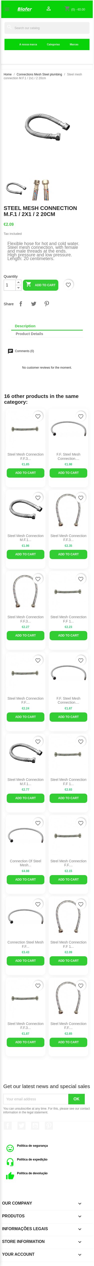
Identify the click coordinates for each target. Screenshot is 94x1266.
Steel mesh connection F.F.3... (25, 456)
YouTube (35, 1126)
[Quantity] (10, 285)
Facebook (8, 1126)
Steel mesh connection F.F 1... (68, 619)
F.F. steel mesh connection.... (69, 456)
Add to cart (40, 284)
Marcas (74, 44)
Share (21, 304)
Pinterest (47, 304)
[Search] (47, 28)
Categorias (53, 44)
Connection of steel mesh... (25, 863)
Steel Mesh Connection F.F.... (25, 700)
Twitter (21, 1126)
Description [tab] (25, 326)
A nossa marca (28, 44)
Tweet (34, 304)
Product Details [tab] (29, 334)
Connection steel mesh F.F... (25, 944)
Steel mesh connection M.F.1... (25, 538)
